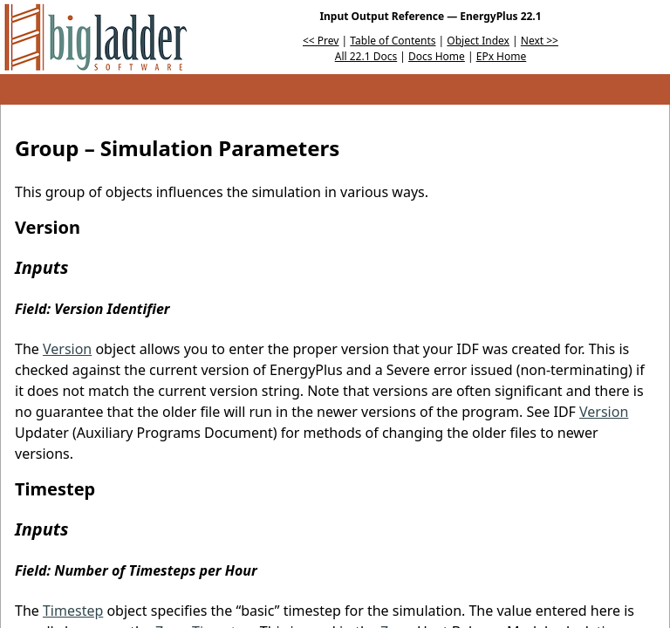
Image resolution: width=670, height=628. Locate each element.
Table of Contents (392, 40)
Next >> (539, 40)
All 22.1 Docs (366, 56)
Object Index (478, 40)
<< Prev (320, 40)
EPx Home (501, 56)
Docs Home (436, 56)
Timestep (73, 610)
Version (67, 348)
